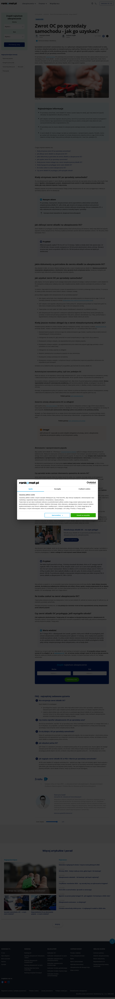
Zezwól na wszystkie (83, 515)
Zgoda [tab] (30, 489)
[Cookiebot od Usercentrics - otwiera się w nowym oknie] (88, 483)
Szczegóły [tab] (57, 489)
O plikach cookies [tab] (84, 489)
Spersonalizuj (57, 515)
